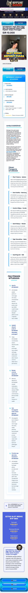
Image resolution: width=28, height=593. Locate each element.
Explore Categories (9, 11)
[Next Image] (25, 47)
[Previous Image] (2, 47)
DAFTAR (20, 23)
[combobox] (12, 9)
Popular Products (19, 11)
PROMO (14, 580)
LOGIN (7, 23)
